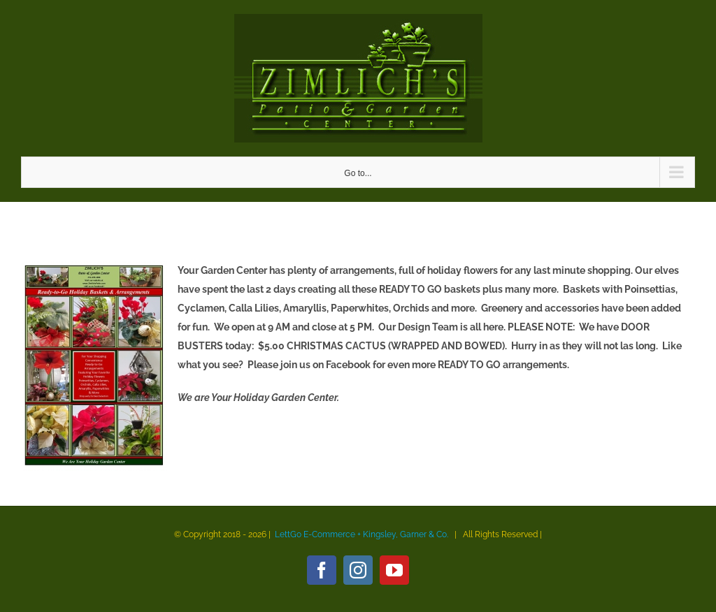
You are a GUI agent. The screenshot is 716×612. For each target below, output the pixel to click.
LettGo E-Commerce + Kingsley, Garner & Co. (361, 534)
